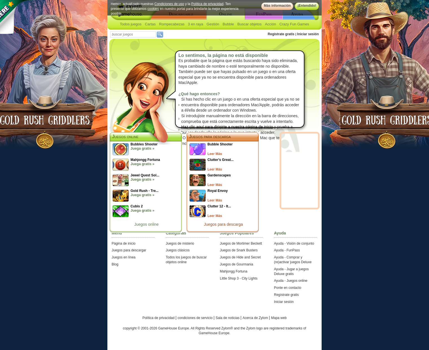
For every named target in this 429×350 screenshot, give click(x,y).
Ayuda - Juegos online (291, 281)
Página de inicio (124, 243)
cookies (153, 9)
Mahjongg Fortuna (233, 271)
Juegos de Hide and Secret (240, 257)
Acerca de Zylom (256, 318)
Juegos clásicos (178, 250)
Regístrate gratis (281, 34)
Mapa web (279, 318)
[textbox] (133, 34)
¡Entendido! (306, 6)
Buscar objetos (249, 24)
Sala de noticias (228, 318)
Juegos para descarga (210, 136)
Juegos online (146, 224)
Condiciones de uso (169, 4)
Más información (277, 6)
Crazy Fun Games (294, 24)
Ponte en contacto (287, 288)
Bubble (228, 24)
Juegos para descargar (129, 250)
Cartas (150, 24)
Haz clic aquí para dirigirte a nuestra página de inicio (227, 127)
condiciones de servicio (195, 318)
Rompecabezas (171, 24)
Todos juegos (130, 24)
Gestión (213, 24)
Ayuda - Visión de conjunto (294, 243)
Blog (115, 264)
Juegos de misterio (180, 243)
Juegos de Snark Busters (239, 250)
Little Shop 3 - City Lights (238, 278)
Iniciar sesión (308, 34)
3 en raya (195, 24)
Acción (270, 24)
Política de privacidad (207, 4)
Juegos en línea (124, 257)
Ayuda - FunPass (287, 250)
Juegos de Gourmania (236, 264)
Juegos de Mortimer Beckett (241, 243)
